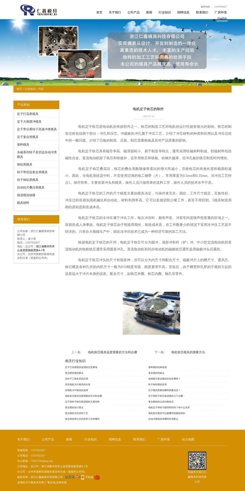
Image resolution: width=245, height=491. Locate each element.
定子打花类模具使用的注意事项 (81, 367)
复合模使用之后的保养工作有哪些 (82, 419)
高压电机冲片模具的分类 (77, 384)
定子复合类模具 (27, 137)
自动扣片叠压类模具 (31, 187)
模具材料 (23, 202)
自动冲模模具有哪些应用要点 (163, 419)
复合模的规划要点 (74, 373)
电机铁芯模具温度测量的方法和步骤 (112, 352)
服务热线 (205, 6)
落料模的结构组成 (157, 367)
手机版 (89, 477)
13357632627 (220, 6)
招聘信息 (183, 12)
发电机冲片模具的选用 (76, 390)
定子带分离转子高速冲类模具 (37, 129)
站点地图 (188, 439)
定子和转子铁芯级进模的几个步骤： (166, 396)
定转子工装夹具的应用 (76, 378)
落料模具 (23, 144)
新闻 (149, 12)
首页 (99, 12)
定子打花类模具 (27, 114)
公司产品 (133, 12)
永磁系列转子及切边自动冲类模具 (37, 154)
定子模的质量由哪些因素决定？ (164, 390)
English (222, 18)
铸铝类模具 (24, 164)
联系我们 (202, 12)
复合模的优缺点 (156, 373)
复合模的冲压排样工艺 (76, 413)
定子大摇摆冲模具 (29, 121)
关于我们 (115, 12)
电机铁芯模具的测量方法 (188, 352)
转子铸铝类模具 (27, 179)
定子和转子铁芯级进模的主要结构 (82, 401)
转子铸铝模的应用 (157, 384)
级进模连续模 (26, 195)
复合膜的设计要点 (74, 407)
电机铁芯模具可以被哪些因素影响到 (166, 413)
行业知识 (165, 12)
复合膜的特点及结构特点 (161, 401)
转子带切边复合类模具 (32, 172)
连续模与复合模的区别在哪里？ (164, 378)
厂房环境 (221, 12)
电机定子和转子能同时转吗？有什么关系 (169, 407)
